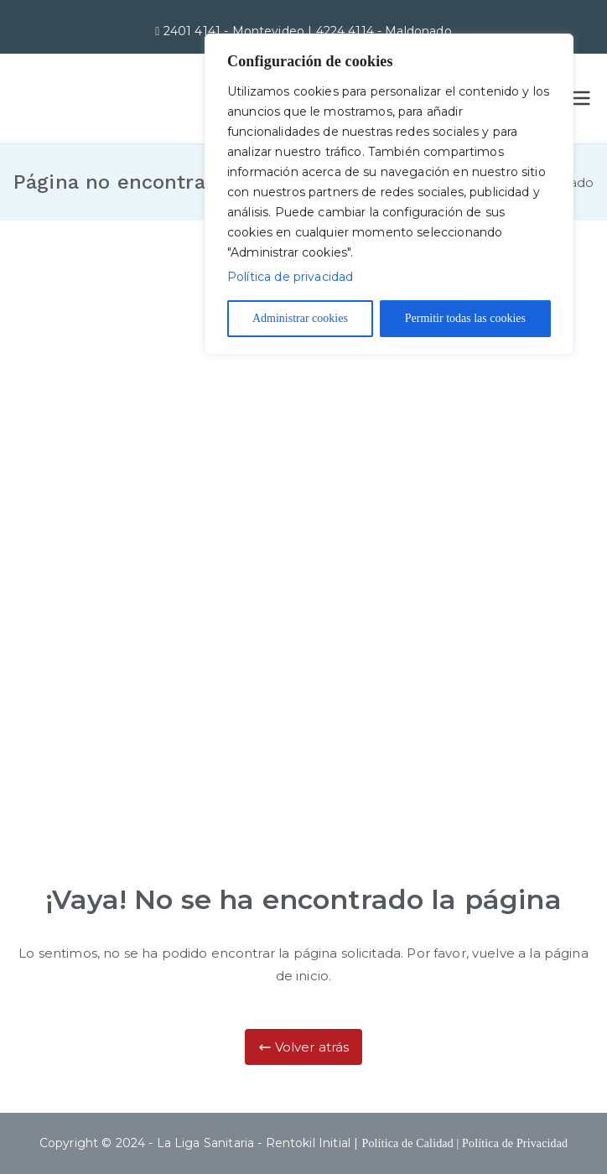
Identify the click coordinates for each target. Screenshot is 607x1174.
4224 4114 (347, 31)
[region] (389, 194)
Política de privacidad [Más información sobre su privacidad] (290, 276)
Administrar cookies (300, 318)
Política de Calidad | (411, 1143)
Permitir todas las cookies (465, 318)
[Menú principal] (580, 98)
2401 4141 (194, 31)
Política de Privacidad (515, 1143)
